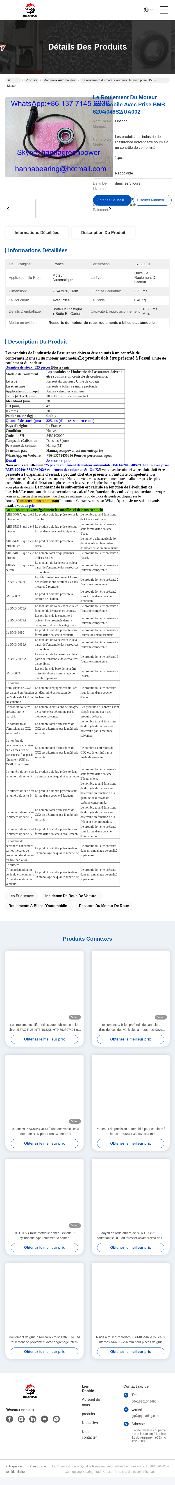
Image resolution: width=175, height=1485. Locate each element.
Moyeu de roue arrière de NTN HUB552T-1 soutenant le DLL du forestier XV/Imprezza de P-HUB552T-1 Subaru (130, 1243)
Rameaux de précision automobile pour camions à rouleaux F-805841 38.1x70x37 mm (130, 1139)
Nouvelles (90, 1431)
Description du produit (103, 232)
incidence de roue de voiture (70, 904)
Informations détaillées (37, 232)
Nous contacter (89, 1442)
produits (88, 1422)
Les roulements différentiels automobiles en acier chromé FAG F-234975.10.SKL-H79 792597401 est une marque (44, 1035)
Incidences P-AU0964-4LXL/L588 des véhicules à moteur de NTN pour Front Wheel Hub (44, 1139)
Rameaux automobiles (59, 80)
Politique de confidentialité (15, 1476)
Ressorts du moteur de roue (104, 914)
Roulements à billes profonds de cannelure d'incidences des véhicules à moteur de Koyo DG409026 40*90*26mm (130, 1035)
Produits (31, 80)
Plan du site (38, 1474)
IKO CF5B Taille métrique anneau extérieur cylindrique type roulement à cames (44, 1243)
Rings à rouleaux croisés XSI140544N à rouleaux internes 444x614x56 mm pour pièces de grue (130, 1347)
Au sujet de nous (91, 1410)
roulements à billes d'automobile (38, 914)
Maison (12, 80)
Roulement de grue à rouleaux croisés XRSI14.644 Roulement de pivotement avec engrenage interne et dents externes (44, 1347)
